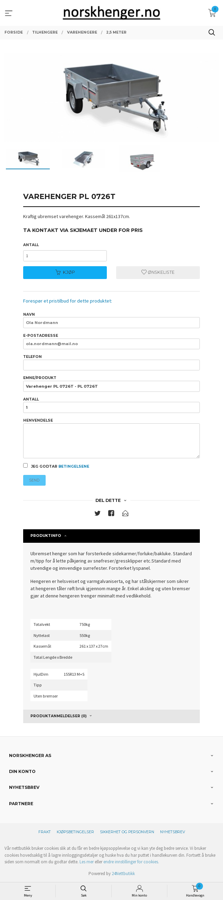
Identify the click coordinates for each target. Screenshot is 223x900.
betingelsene (73, 466)
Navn (111, 320)
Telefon (111, 362)
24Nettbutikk (123, 873)
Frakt (44, 832)
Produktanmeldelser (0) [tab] (58, 716)
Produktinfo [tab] (45, 535)
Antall (31, 245)
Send (34, 480)
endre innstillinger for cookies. (131, 862)
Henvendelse (111, 438)
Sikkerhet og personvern (127, 832)
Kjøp (65, 272)
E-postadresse (111, 341)
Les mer (87, 862)
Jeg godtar (56, 466)
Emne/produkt (111, 384)
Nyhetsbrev (172, 832)
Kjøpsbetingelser (75, 832)
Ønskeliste (158, 272)
